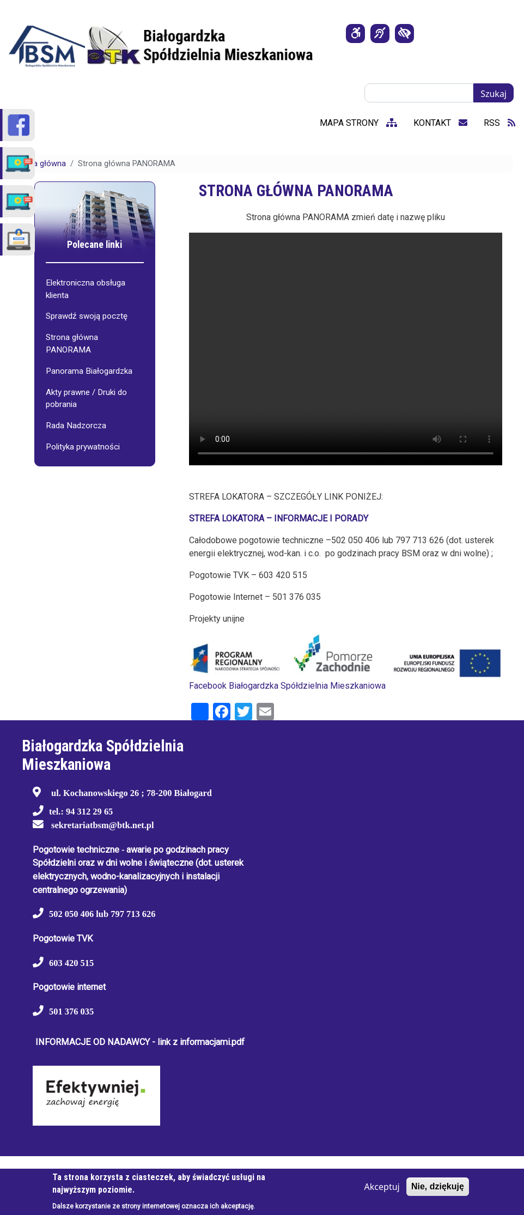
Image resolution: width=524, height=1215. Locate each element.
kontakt (440, 123)
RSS (499, 123)
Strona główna (40, 163)
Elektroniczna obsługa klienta (85, 289)
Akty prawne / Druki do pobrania (86, 398)
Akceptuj (382, 1187)
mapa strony (358, 123)
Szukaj (493, 94)
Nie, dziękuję (437, 1186)
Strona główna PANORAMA (72, 343)
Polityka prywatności (83, 447)
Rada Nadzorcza (76, 425)
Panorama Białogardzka (89, 371)
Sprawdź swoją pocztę (86, 316)
